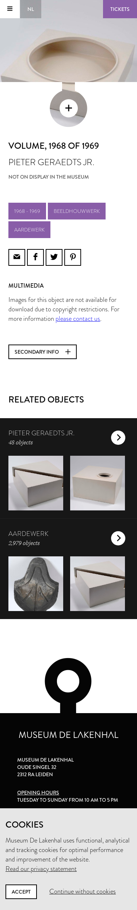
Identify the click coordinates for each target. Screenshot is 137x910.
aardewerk (29, 229)
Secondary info (43, 351)
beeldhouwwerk (77, 211)
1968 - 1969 (27, 211)
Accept (21, 891)
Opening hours (38, 792)
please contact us (78, 318)
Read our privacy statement (41, 869)
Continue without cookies (82, 891)
